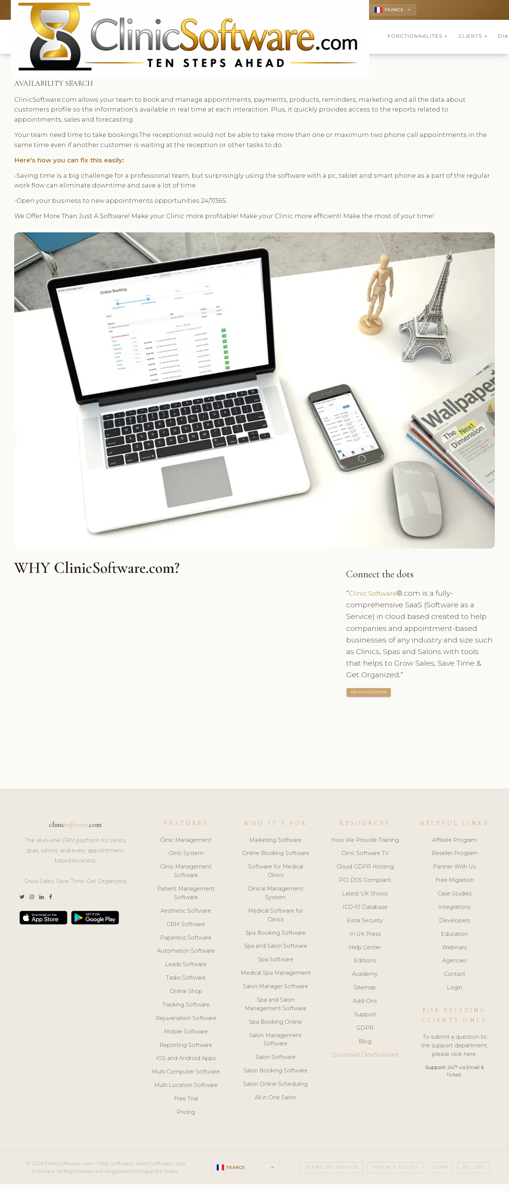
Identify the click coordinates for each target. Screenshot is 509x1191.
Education (454, 935)
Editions (365, 962)
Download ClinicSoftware (365, 1056)
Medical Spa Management (276, 974)
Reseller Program (455, 854)
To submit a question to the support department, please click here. (454, 1047)
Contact (454, 975)
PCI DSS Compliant (365, 881)
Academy (365, 975)
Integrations (454, 908)
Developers (454, 921)
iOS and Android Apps (186, 1059)
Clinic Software (376, 594)
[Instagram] (32, 898)
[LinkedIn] (41, 898)
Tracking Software (186, 1005)
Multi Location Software (186, 1086)
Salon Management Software (275, 1040)
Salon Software (276, 1058)
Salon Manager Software (275, 987)
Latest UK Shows (365, 894)
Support (365, 1015)
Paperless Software (185, 938)
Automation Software (186, 952)
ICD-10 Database (365, 908)
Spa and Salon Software (275, 947)
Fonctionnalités (418, 37)
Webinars (454, 948)
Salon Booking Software (275, 1071)
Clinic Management (185, 841)
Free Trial (186, 1099)
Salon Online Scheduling (275, 1085)
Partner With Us (454, 867)
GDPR (365, 1029)
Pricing (186, 1113)
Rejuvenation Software (186, 1019)
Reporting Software (185, 1046)
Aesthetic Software (186, 911)
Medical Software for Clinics (275, 916)
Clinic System (186, 854)
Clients (473, 37)
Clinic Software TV (365, 854)
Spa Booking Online (275, 1023)
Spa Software (275, 960)
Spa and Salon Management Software (276, 1005)
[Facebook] (50, 898)
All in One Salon (275, 1098)
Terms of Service (332, 1168)
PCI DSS (473, 1168)
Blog (365, 1042)
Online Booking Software (275, 854)
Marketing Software (275, 841)
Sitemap (365, 988)
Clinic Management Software (185, 872)
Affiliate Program (454, 841)
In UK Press (365, 935)
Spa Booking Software (275, 934)
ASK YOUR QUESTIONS (369, 693)
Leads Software (186, 965)
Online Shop (186, 992)
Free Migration (454, 881)
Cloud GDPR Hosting (365, 867)
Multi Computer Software (186, 1072)
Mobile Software (186, 1032)
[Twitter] (21, 898)
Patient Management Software (185, 894)
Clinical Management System (275, 894)
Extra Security (365, 921)
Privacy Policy (395, 1168)
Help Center (365, 948)
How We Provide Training (365, 841)
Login (454, 988)
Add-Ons (365, 1002)
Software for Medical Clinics (275, 872)
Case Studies (455, 894)
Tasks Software (186, 978)
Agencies (454, 962)
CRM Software (186, 925)
